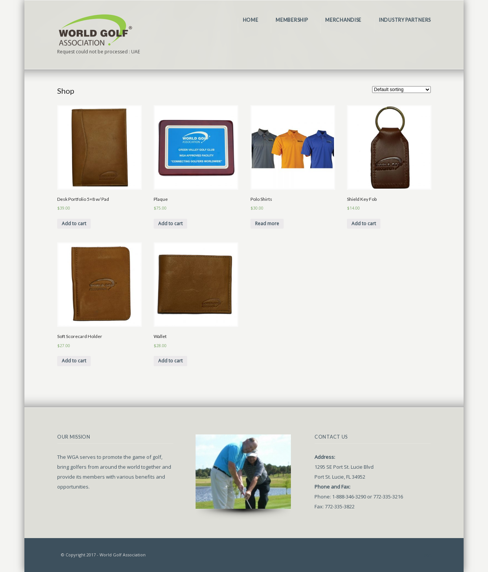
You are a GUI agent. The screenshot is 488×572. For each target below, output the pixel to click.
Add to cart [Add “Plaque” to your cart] (170, 223)
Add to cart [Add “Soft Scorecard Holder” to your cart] (74, 360)
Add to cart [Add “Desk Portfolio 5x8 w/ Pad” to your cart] (74, 223)
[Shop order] (401, 89)
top (428, 555)
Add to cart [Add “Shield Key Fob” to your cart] (364, 223)
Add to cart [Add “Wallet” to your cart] (170, 360)
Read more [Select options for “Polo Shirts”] (267, 223)
